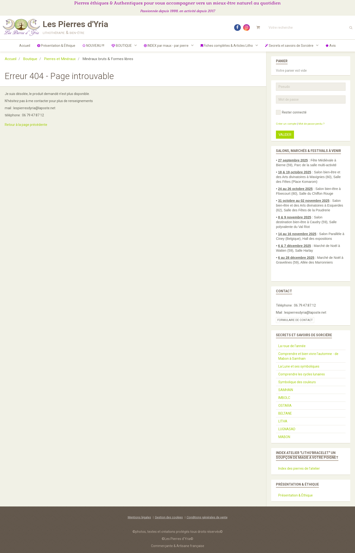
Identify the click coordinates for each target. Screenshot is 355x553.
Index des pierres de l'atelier (299, 468)
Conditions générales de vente (207, 517)
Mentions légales (139, 517)
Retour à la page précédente (26, 125)
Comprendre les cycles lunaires (301, 374)
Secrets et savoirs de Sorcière (289, 45)
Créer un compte (286, 123)
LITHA (282, 421)
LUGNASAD (286, 429)
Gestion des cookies (169, 517)
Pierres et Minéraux (60, 59)
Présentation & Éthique (56, 45)
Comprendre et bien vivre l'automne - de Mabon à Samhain (308, 356)
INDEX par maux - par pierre (166, 45)
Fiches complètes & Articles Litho (227, 45)
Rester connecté (291, 112)
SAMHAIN (285, 390)
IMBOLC (284, 398)
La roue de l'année (292, 346)
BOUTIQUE (122, 45)
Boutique (30, 59)
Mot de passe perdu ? (311, 123)
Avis (331, 45)
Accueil (24, 45)
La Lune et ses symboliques (298, 366)
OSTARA (285, 405)
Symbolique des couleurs (297, 382)
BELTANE (285, 413)
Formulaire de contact (295, 320)
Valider (285, 135)
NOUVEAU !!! (93, 45)
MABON (284, 437)
